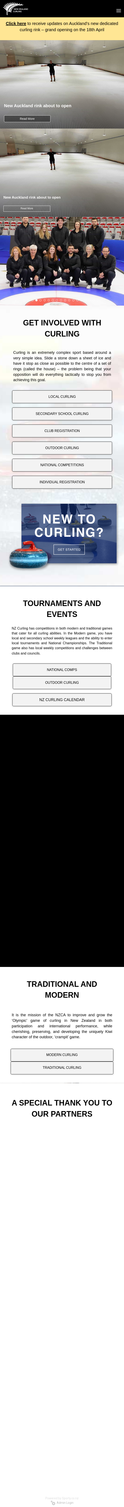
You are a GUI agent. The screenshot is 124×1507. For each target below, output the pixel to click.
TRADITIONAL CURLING (62, 1067)
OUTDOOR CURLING (62, 448)
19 (98, 300)
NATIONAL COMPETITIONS (62, 465)
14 (77, 300)
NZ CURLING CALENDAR (62, 700)
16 (86, 300)
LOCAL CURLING (62, 396)
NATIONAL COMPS (62, 670)
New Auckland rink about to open (37, 105)
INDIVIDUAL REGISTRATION (62, 482)
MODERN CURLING (62, 1055)
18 (94, 300)
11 (65, 300)
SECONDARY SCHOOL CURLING (62, 414)
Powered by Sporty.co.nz (62, 1498)
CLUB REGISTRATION (62, 431)
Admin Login (62, 1502)
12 (69, 300)
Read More (27, 118)
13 (73, 300)
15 (81, 300)
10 (61, 300)
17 (90, 300)
